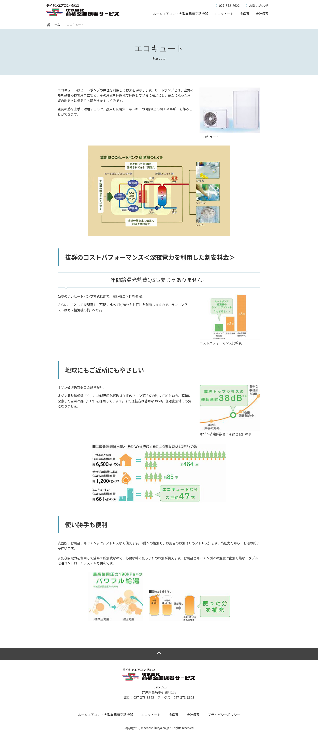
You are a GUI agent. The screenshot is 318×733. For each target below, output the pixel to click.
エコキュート (224, 13)
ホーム (53, 24)
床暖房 (244, 13)
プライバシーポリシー (224, 714)
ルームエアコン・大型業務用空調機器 (180, 13)
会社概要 (262, 13)
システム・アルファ (82, 10)
